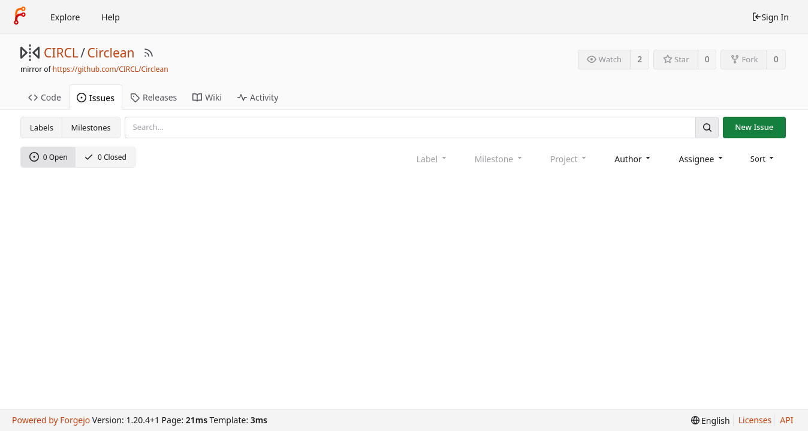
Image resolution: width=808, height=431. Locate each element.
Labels (41, 127)
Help (110, 17)
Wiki (207, 97)
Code (44, 97)
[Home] (20, 17)
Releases (153, 97)
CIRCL (61, 53)
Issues (95, 98)
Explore (65, 17)
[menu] (763, 158)
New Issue (754, 127)
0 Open (48, 157)
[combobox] (633, 159)
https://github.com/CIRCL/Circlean (110, 69)
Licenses (755, 420)
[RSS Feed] (148, 52)
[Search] (706, 127)
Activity (257, 97)
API (786, 420)
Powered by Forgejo (51, 420)
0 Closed (105, 157)
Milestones (91, 127)
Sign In (770, 17)
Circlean (111, 53)
